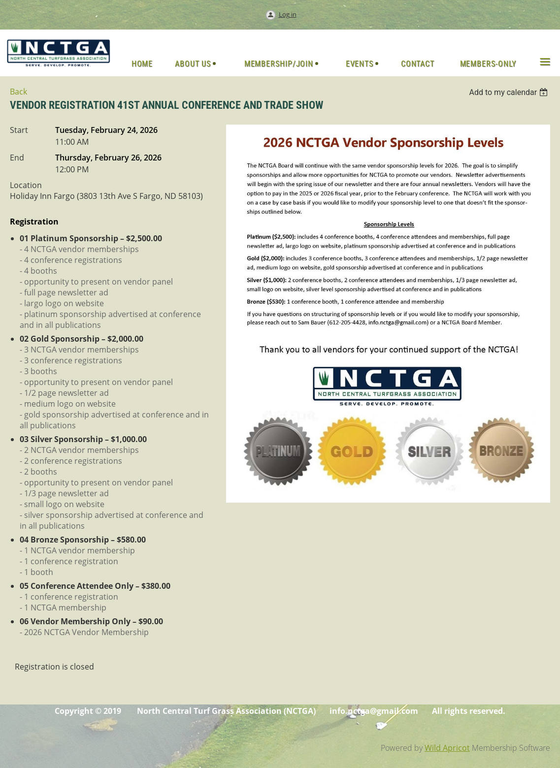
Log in (287, 14)
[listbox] (509, 92)
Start (19, 130)
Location (26, 185)
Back (18, 91)
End (17, 157)
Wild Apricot (447, 747)
